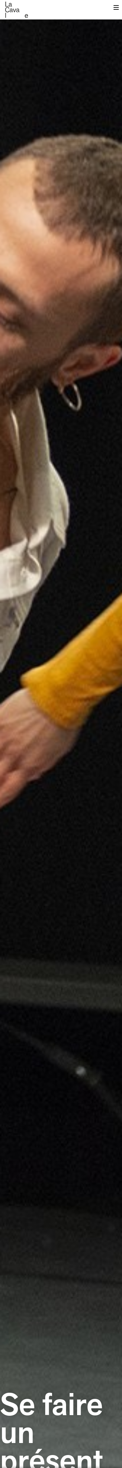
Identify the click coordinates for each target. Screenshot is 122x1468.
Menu (116, 9)
